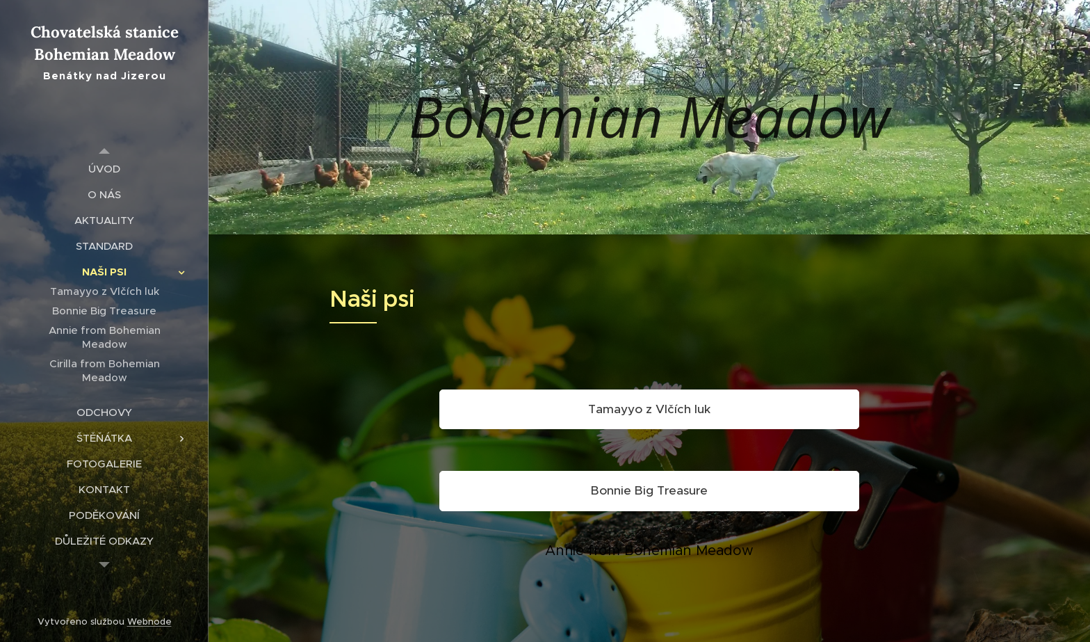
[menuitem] (104, 169)
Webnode (149, 621)
